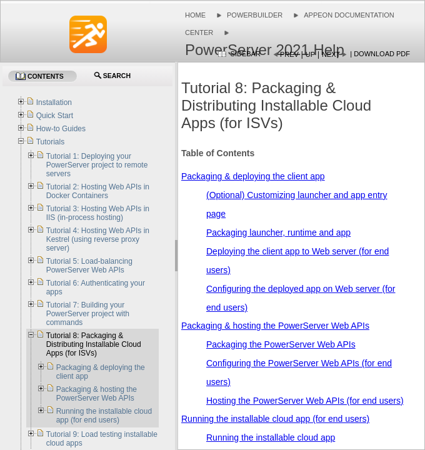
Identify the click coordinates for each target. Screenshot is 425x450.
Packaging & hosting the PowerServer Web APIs (275, 326)
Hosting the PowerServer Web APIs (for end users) (305, 401)
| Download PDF (380, 54)
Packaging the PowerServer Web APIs (281, 344)
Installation (54, 102)
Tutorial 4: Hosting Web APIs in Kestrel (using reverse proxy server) (97, 239)
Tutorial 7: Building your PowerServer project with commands (87, 314)
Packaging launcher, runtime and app (278, 233)
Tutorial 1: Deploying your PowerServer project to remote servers (97, 165)
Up (310, 54)
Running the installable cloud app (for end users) (275, 419)
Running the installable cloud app (270, 437)
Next (331, 54)
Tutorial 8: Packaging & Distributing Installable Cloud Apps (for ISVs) (93, 344)
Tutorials (50, 142)
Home (195, 15)
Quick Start (54, 115)
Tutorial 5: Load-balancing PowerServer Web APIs (89, 265)
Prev (289, 54)
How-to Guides (61, 128)
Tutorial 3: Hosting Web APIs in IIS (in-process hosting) (97, 213)
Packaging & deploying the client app (253, 176)
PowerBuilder (254, 15)
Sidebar (246, 54)
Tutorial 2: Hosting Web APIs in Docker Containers (97, 191)
